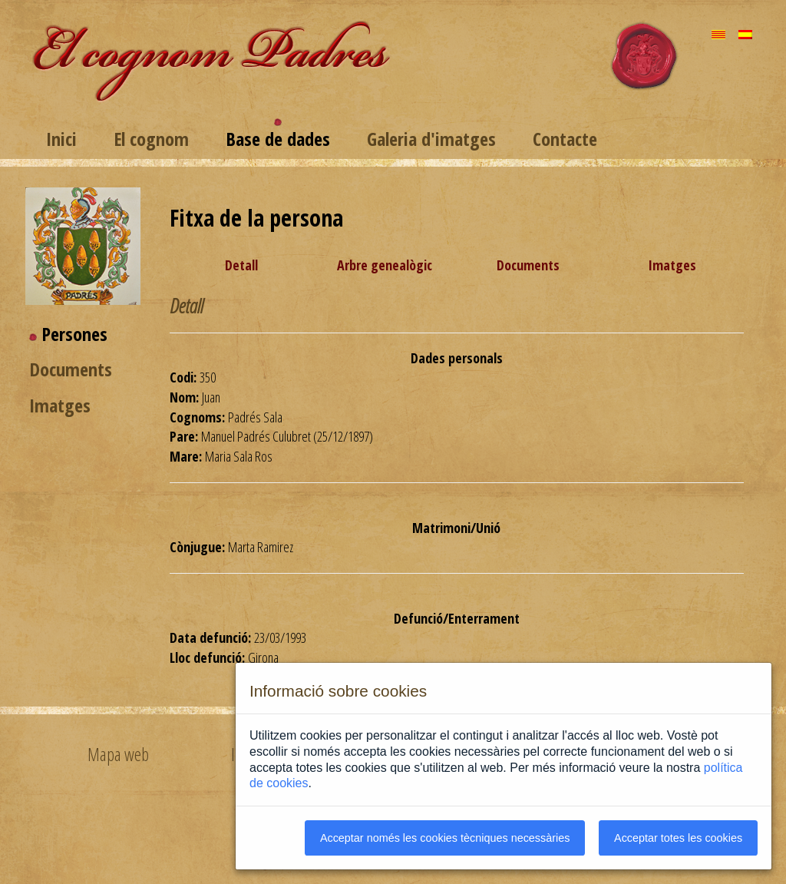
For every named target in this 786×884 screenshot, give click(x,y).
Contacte (565, 138)
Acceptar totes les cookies (678, 838)
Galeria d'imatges (431, 138)
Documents (70, 369)
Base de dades (278, 138)
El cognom (151, 138)
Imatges (60, 405)
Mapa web (118, 754)
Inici (61, 138)
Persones (74, 333)
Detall (241, 265)
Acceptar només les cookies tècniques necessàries (445, 838)
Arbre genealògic (384, 265)
